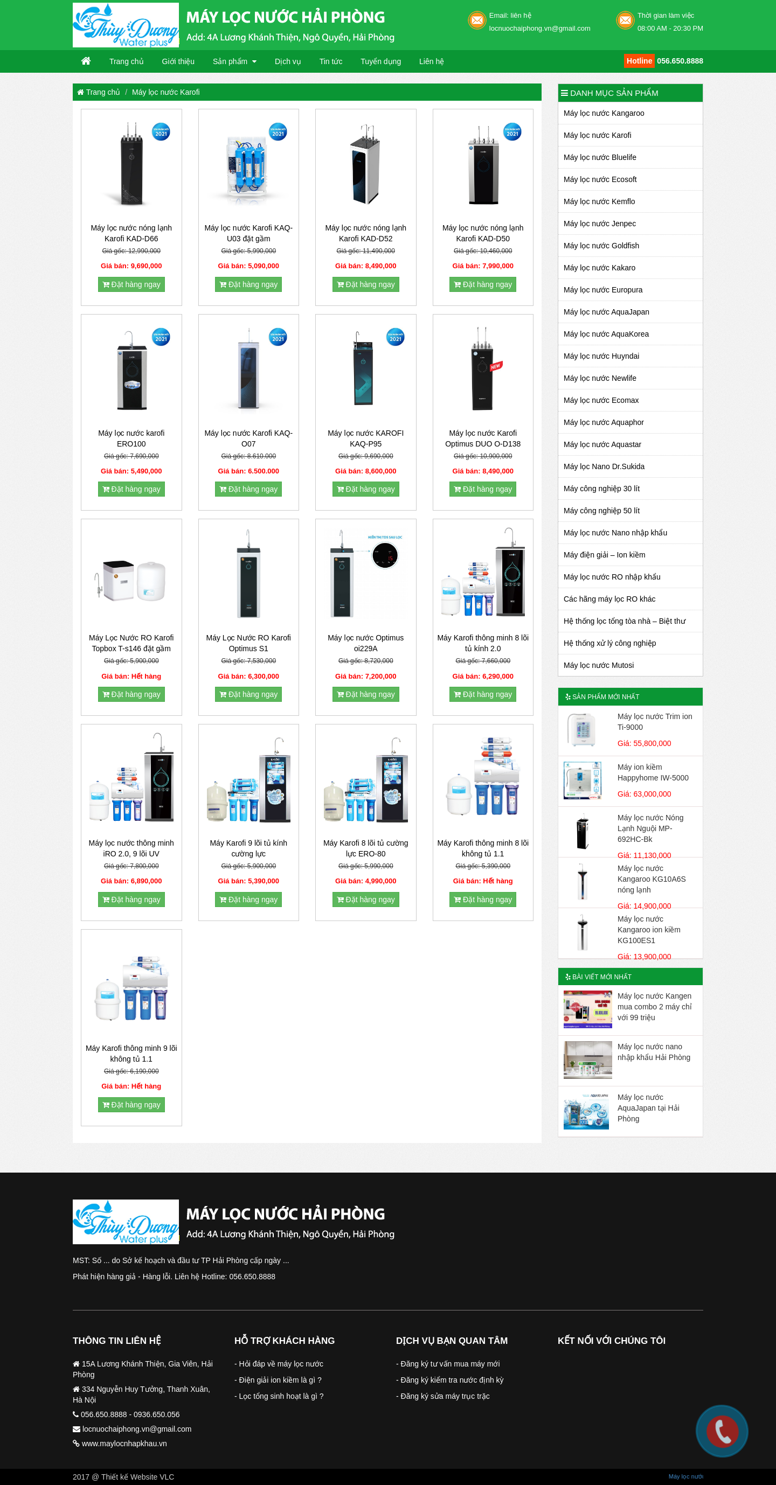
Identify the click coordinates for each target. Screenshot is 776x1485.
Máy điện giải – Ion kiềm (605, 554)
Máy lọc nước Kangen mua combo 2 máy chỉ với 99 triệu (655, 1007)
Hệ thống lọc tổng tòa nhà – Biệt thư (624, 621)
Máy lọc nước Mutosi (599, 665)
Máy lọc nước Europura (603, 289)
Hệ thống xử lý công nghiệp (610, 643)
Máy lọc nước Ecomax (601, 400)
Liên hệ (431, 61)
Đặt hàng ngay (131, 284)
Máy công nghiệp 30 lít (602, 488)
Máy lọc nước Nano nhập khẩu (615, 532)
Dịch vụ (288, 61)
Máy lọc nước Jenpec (600, 223)
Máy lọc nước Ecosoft (600, 179)
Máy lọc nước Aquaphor (604, 422)
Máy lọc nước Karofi (166, 92)
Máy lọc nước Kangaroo (604, 113)
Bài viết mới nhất (598, 977)
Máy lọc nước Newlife (600, 378)
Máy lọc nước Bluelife (600, 157)
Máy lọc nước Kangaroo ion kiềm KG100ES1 (649, 930)
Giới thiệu (178, 61)
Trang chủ (126, 61)
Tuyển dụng (381, 61)
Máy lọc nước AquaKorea (606, 334)
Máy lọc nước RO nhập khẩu (612, 577)
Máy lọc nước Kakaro (599, 267)
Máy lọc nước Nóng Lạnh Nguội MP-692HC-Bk (650, 828)
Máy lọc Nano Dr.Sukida (604, 466)
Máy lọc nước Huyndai (601, 356)
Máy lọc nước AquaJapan (606, 312)
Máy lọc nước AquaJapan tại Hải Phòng (649, 1108)
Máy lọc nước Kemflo (599, 201)
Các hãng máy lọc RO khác (610, 599)
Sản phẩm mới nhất (602, 697)
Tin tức (331, 61)
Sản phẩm (231, 61)
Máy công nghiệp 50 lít (602, 510)
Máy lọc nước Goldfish (601, 245)
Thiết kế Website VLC (138, 1477)
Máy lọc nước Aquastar (602, 444)
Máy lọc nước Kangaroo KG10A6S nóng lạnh (652, 879)
